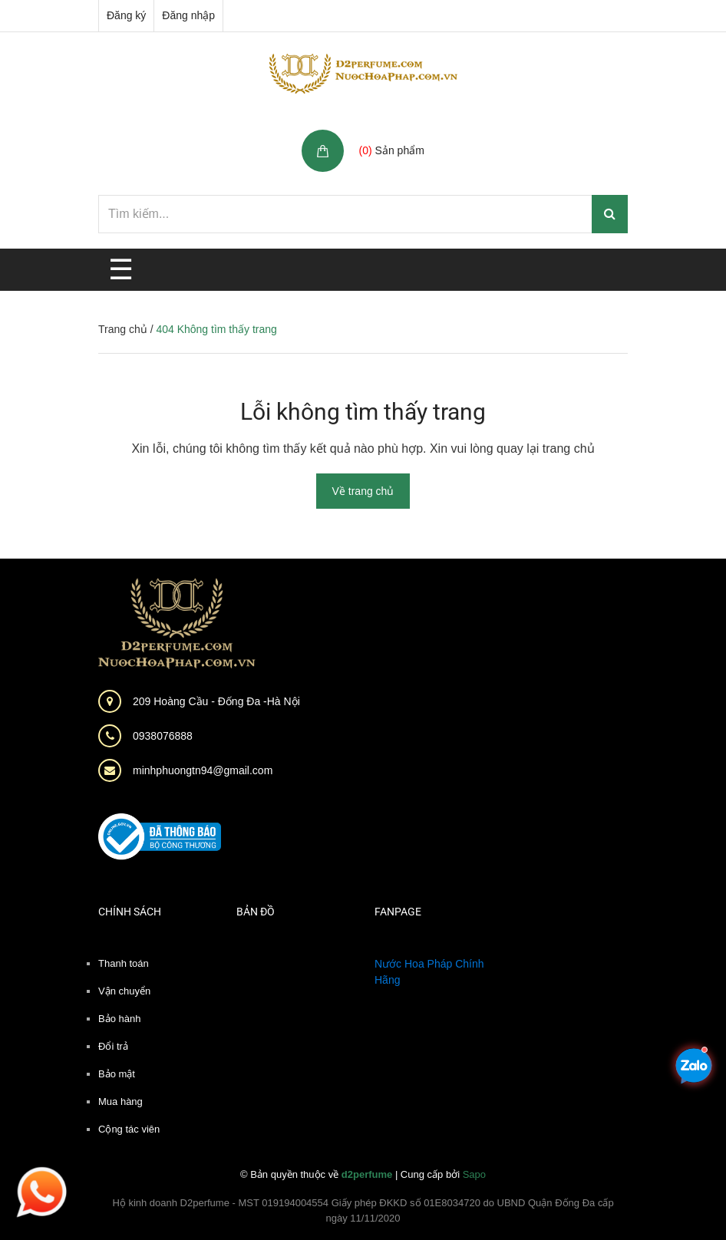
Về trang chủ (363, 491)
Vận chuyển (124, 991)
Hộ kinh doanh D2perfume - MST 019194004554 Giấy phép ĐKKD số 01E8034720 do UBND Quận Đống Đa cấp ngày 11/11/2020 (362, 1210)
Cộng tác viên (129, 1129)
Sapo (474, 1174)
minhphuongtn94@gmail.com (202, 770)
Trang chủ (122, 329)
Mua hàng (120, 1101)
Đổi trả (113, 1046)
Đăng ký (126, 15)
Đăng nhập (188, 15)
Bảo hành (119, 1018)
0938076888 (163, 736)
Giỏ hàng (383, 134)
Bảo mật (116, 1074)
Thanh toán (123, 963)
